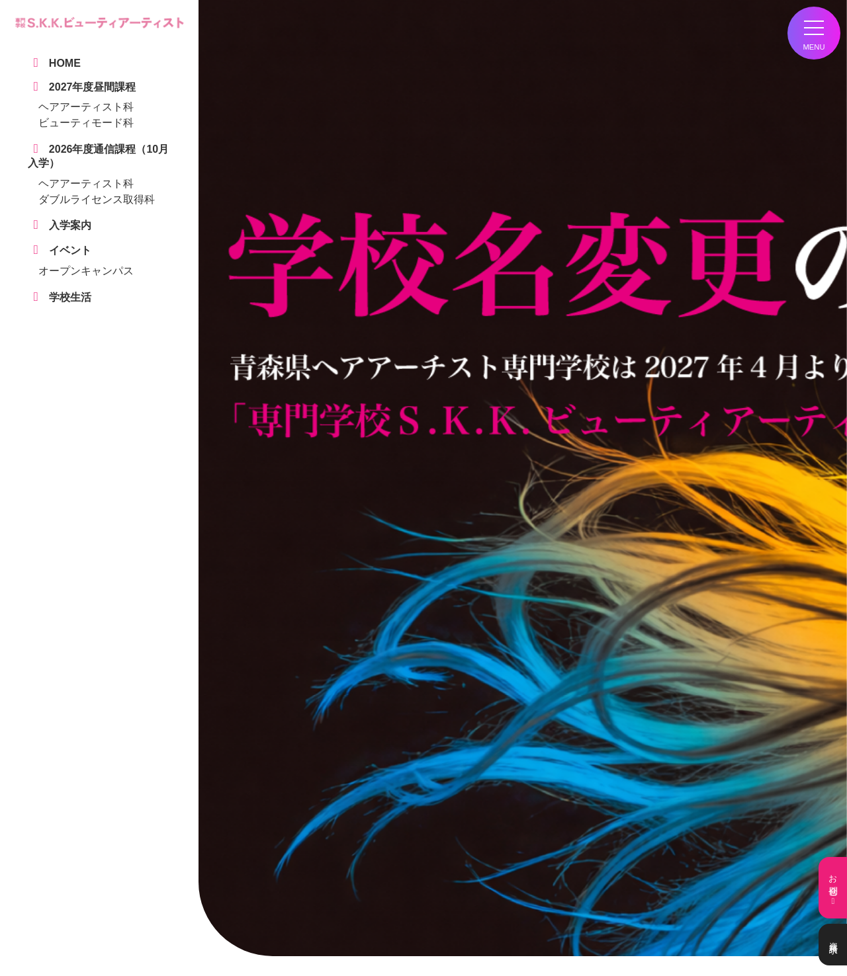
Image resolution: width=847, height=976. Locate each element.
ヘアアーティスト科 (86, 106)
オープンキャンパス (86, 270)
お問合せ (832, 888)
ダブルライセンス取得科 (96, 199)
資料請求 (832, 945)
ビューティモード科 (86, 122)
